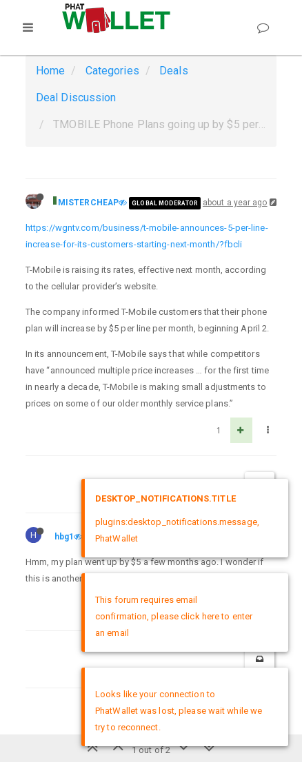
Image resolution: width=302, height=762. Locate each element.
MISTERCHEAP (88, 202)
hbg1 (64, 537)
